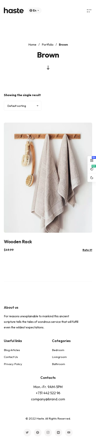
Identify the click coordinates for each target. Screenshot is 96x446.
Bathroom (58, 364)
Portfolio (47, 44)
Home (32, 44)
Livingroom (59, 357)
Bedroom (58, 350)
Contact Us (11, 357)
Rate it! (87, 250)
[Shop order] (22, 105)
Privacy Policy (13, 364)
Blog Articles (12, 350)
